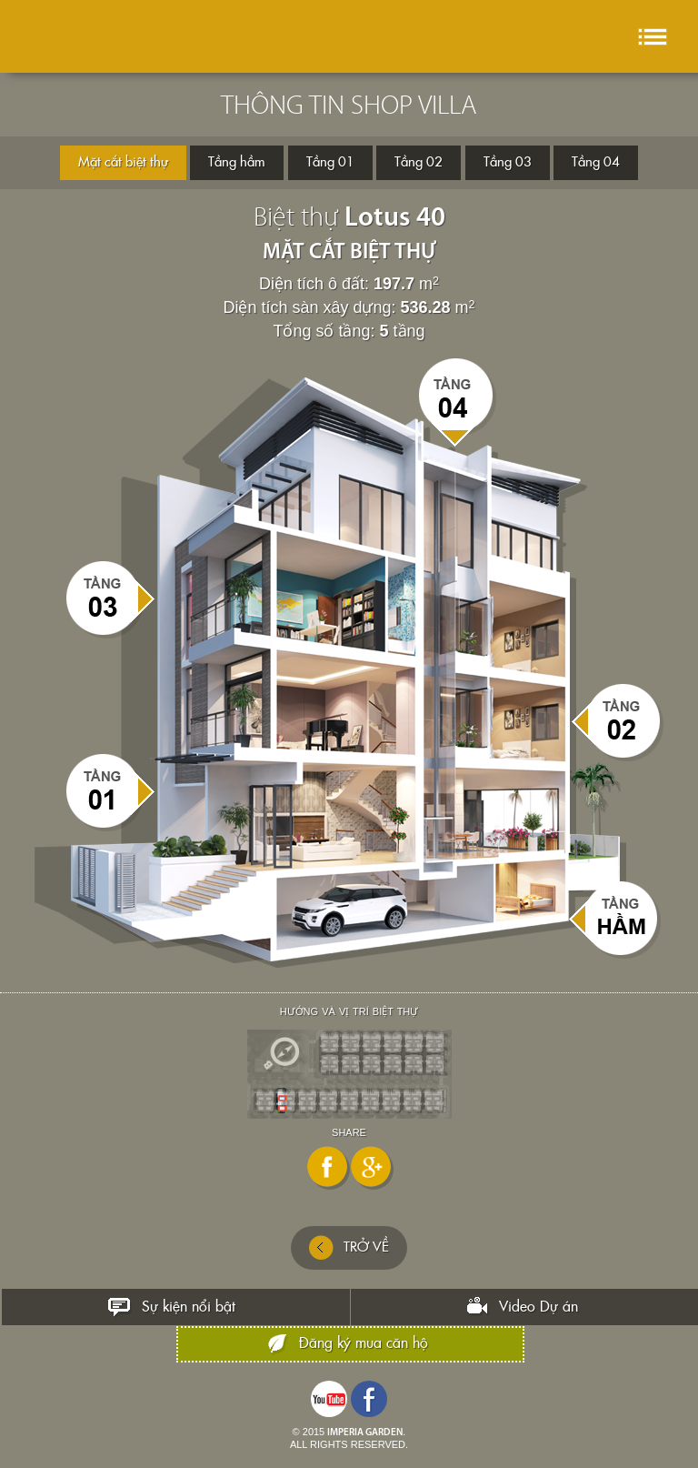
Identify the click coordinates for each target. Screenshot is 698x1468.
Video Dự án (538, 1307)
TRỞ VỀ (349, 1248)
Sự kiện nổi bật (188, 1307)
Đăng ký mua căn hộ (363, 1343)
